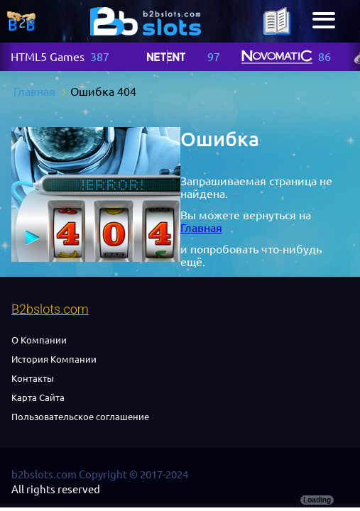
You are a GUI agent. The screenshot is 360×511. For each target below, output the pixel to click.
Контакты (32, 378)
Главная (201, 227)
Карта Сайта (38, 397)
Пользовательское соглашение (80, 417)
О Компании (39, 340)
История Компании (54, 359)
